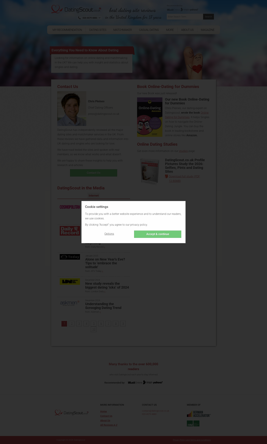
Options (109, 233)
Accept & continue (157, 234)
